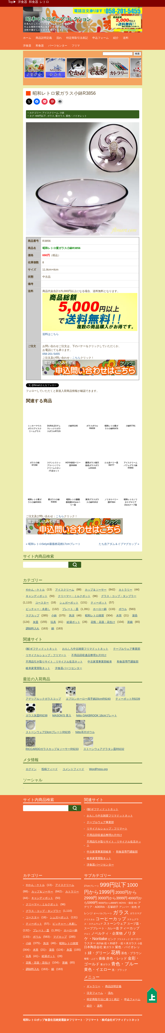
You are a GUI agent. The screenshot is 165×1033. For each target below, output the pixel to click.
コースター (42, 602)
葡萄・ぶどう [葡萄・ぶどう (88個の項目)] (91, 958)
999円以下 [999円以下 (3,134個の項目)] (113, 884)
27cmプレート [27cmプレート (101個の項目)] (91, 886)
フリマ (76, 45)
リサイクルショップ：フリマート (46, 655)
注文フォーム (95, 992)
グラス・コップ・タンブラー (118, 596)
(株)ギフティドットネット (42, 648)
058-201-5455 (51, 353)
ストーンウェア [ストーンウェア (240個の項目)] (114, 923)
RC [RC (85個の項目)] (136, 903)
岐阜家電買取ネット (38, 668)
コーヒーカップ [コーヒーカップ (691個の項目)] (110, 918)
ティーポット (99, 602)
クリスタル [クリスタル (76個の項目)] (89, 919)
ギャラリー (93, 986)
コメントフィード (73, 769)
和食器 (33, 1)
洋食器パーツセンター (68, 668)
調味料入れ (32, 628)
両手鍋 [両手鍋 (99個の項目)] (99, 943)
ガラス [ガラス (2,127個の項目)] (121, 912)
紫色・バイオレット (76, 116)
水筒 (119, 615)
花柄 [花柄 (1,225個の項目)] (115, 952)
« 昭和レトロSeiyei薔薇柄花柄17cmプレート (53, 543)
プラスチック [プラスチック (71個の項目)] (123, 939)
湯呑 (135, 615)
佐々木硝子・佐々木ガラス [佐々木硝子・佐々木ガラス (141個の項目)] (120, 943)
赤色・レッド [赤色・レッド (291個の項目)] (116, 958)
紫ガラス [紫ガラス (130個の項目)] (108, 947)
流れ (59, 37)
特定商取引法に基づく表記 (103, 999)
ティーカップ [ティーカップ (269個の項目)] (129, 928)
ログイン (31, 769)
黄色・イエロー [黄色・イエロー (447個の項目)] (97, 969)
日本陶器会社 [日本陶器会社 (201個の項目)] (93, 947)
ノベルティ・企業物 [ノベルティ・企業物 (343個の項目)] (107, 933)
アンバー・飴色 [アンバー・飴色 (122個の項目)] (128, 906)
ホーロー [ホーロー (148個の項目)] (136, 939)
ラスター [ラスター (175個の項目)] (90, 943)
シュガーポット (68, 602)
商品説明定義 (44, 37)
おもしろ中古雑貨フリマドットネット (85, 648)
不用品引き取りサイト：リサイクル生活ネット (54, 661)
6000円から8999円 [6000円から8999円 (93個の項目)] (108, 903)
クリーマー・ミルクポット (74, 596)
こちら (76, 357)
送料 (125, 37)
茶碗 (130, 622)
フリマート (92, 1019)
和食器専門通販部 (127, 661)
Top (10, 1)
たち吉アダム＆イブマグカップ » (119, 543)
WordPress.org (98, 769)
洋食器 (22, 1)
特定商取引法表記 (77, 37)
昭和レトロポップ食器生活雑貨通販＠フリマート (53, 1019)
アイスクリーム (50, 113)
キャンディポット (36, 596)
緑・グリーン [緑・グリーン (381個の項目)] (99, 953)
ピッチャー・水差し (38, 609)
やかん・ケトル (35, 589)
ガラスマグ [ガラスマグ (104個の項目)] (136, 913)
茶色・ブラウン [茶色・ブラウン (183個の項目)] (131, 953)
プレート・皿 (70, 609)
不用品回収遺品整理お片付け (89, 655)
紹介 (116, 37)
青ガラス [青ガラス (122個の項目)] (105, 964)
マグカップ (32, 615)
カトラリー (125, 589)
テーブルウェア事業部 (126, 648)
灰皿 (35, 622)
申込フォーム (100, 37)
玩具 (53, 622)
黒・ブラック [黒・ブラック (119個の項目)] (119, 969)
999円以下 (40, 116)
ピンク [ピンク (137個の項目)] (112, 939)
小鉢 (62, 113)
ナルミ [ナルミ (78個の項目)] (87, 934)
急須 (71, 615)
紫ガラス (60, 116)
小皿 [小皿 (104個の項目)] (140, 943)
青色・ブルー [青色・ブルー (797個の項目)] (124, 963)
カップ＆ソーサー (96, 589)
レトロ (44, 1)
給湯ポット (73, 622)
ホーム (27, 37)
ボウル (123, 609)
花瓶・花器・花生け (103, 622)
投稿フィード (49, 769)
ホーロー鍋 (100, 609)
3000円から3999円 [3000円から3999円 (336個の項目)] (112, 898)
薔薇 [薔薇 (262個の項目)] (102, 958)
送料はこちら (50, 334)
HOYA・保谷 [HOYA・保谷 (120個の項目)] (126, 902)
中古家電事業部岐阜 (100, 661)
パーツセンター (57, 45)
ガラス (50, 116)
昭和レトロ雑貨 (94, 615)
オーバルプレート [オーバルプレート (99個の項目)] (103, 913)
